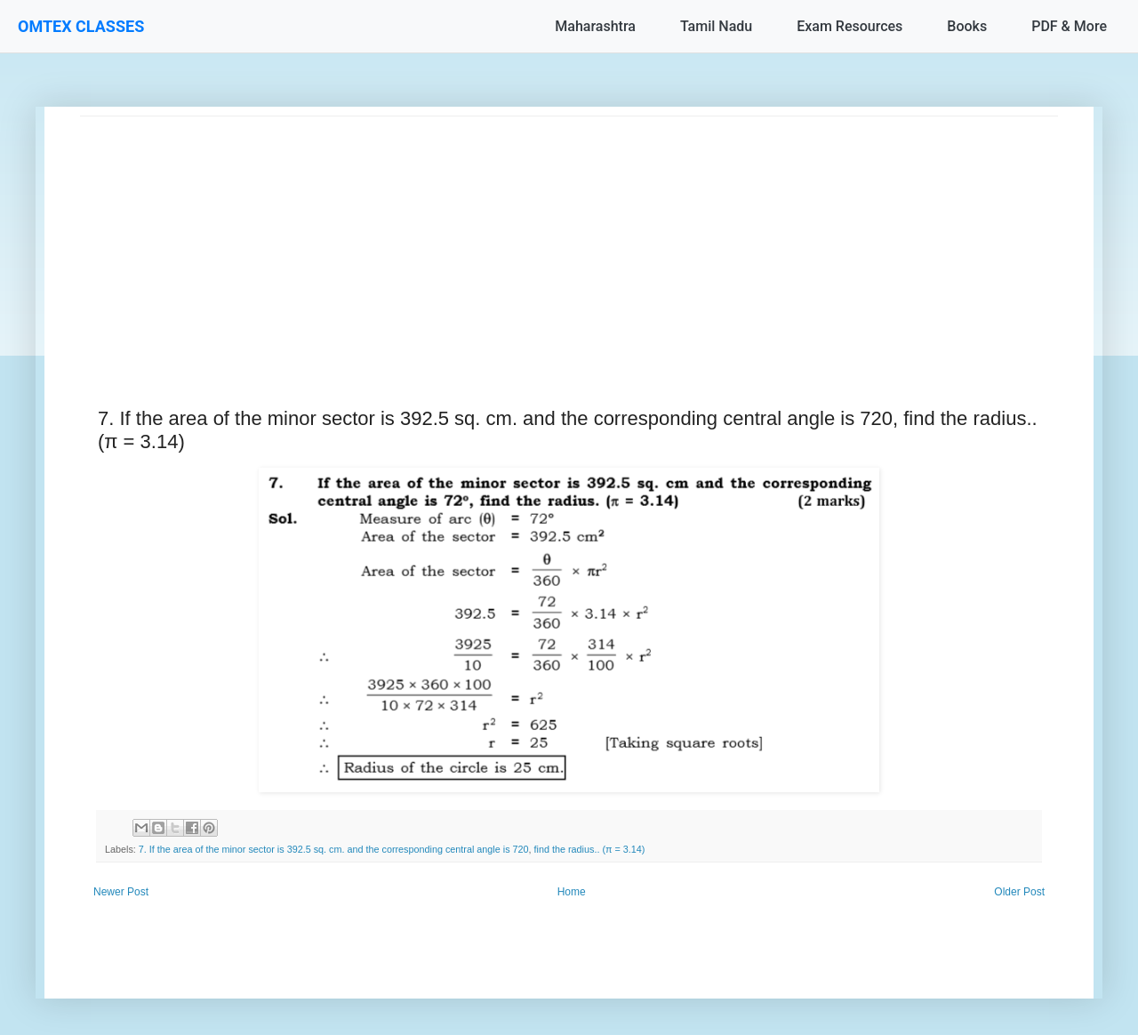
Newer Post (120, 892)
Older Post (1019, 892)
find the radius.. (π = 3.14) (589, 849)
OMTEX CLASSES (81, 26)
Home (571, 892)
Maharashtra (595, 26)
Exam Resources (849, 26)
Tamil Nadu (716, 26)
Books (967, 26)
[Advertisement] (569, 240)
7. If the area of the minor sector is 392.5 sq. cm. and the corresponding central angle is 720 (334, 849)
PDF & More (1069, 26)
